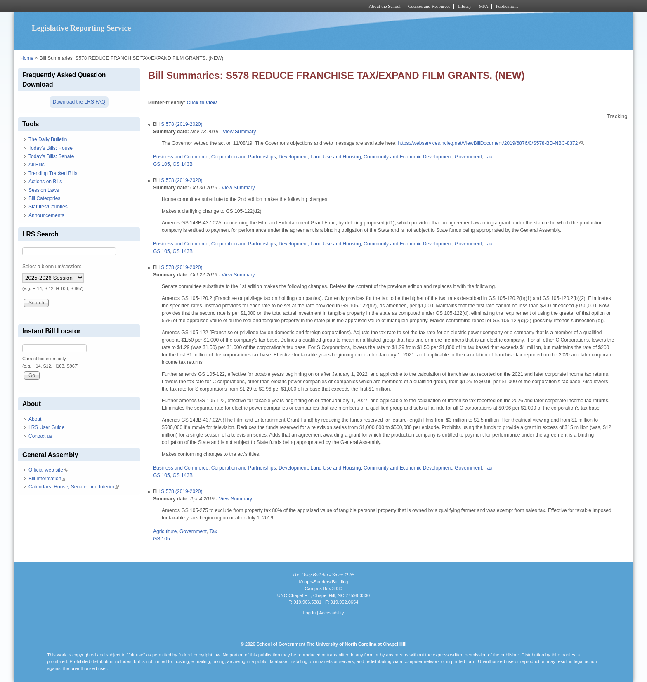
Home (26, 58)
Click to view (202, 103)
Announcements (46, 215)
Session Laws (43, 190)
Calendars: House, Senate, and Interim (73, 487)
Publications (507, 6)
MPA (483, 6)
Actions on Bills (45, 181)
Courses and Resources (429, 6)
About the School (385, 6)
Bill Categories (44, 198)
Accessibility (331, 612)
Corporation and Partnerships (243, 157)
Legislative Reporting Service (81, 28)
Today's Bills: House (50, 148)
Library (464, 6)
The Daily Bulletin (47, 139)
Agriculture (165, 531)
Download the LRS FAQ (79, 102)
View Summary (239, 132)
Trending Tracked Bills (52, 173)
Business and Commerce (180, 157)
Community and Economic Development (408, 157)
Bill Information (47, 478)
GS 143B (182, 164)
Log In (309, 612)
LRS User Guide (46, 427)
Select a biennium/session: (51, 266)
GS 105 (161, 164)
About (34, 419)
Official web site (48, 470)
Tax (489, 157)
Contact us (40, 436)
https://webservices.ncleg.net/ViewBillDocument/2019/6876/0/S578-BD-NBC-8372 (490, 143)
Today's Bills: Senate (51, 156)
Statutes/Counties (48, 207)
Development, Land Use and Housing (320, 157)
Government (468, 157)
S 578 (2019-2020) (181, 124)
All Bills (36, 165)
